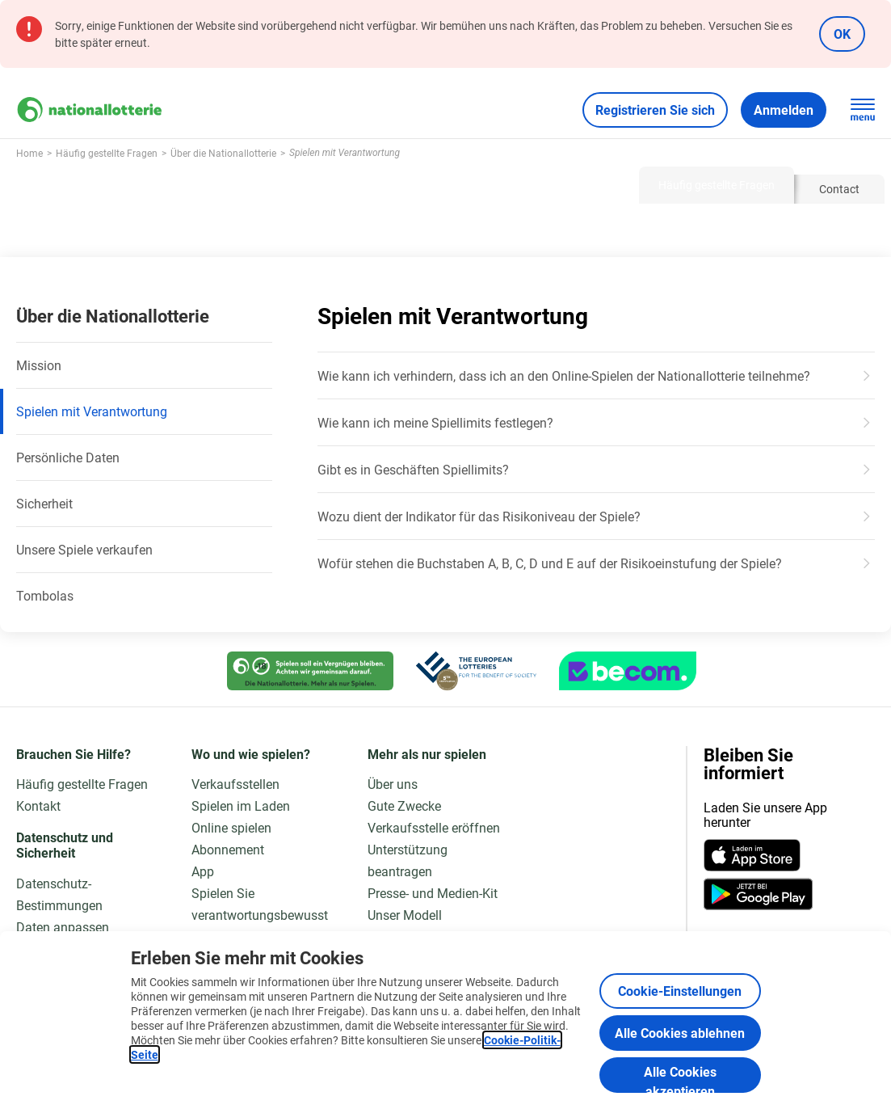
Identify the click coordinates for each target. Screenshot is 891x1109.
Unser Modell (405, 914)
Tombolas (45, 595)
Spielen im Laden (240, 805)
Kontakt (38, 805)
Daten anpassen (62, 926)
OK (842, 33)
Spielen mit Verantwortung (91, 411)
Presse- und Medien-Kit (433, 892)
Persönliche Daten (68, 457)
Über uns (393, 783)
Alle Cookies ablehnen (680, 1032)
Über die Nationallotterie (112, 315)
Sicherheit (44, 503)
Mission (38, 364)
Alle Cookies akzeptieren (680, 1078)
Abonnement (227, 849)
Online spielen (231, 827)
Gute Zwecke (404, 805)
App (202, 870)
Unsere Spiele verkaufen (84, 549)
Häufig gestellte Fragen (82, 783)
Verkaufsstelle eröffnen (434, 827)
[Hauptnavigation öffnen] (863, 110)
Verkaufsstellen (235, 783)
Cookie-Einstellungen (680, 990)
